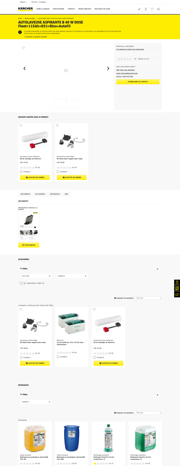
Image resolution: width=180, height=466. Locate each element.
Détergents (55, 194)
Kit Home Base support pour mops (69, 159)
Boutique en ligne (102, 9)
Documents (25, 194)
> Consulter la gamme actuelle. (35, 37)
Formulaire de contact (138, 82)
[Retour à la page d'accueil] (26, 9)
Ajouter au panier (34, 177)
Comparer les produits (123, 298)
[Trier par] (148, 298)
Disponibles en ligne (33, 283)
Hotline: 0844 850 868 (124, 77)
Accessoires (40, 194)
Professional (58, 9)
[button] (24, 68)
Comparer (27, 172)
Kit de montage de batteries (30, 159)
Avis (66, 194)
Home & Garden (42, 9)
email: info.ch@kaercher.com (127, 73)
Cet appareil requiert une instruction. (130, 49)
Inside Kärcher (84, 9)
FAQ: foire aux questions (125, 70)
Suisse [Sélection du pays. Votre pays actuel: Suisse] (23, 2)
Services (71, 9)
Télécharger (28, 245)
